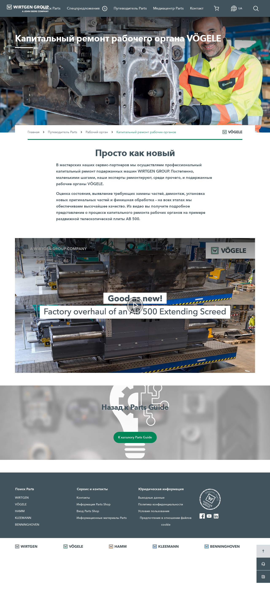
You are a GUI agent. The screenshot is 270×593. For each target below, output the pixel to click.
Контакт (197, 8)
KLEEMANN (23, 518)
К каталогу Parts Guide (135, 437)
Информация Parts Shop (94, 504)
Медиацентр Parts (168, 8)
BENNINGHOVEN (27, 524)
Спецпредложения (87, 8)
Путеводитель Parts (130, 8)
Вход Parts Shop (88, 511)
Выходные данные (151, 497)
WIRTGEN (22, 497)
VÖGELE (21, 504)
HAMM (20, 511)
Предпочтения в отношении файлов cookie (166, 521)
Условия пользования (153, 511)
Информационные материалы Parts (102, 518)
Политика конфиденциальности (160, 504)
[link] (135, 305)
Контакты (83, 497)
